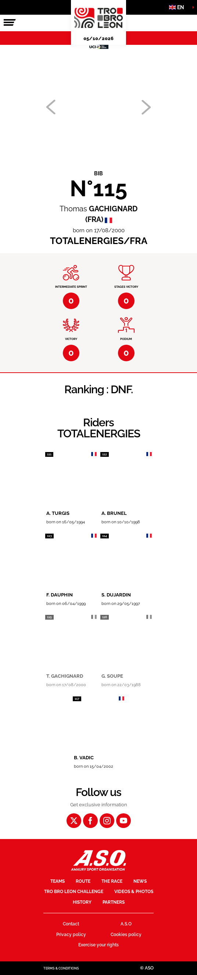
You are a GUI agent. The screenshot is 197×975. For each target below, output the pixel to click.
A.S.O (126, 923)
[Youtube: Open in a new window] (123, 820)
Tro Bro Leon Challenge (73, 891)
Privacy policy (71, 934)
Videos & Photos (133, 891)
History (82, 902)
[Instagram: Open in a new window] (107, 820)
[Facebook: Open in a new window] (90, 820)
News (140, 881)
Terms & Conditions (61, 968)
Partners (114, 902)
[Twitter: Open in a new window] (74, 820)
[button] (178, 7)
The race (111, 881)
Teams (57, 881)
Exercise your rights (98, 944)
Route (83, 881)
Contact (71, 923)
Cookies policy (126, 934)
